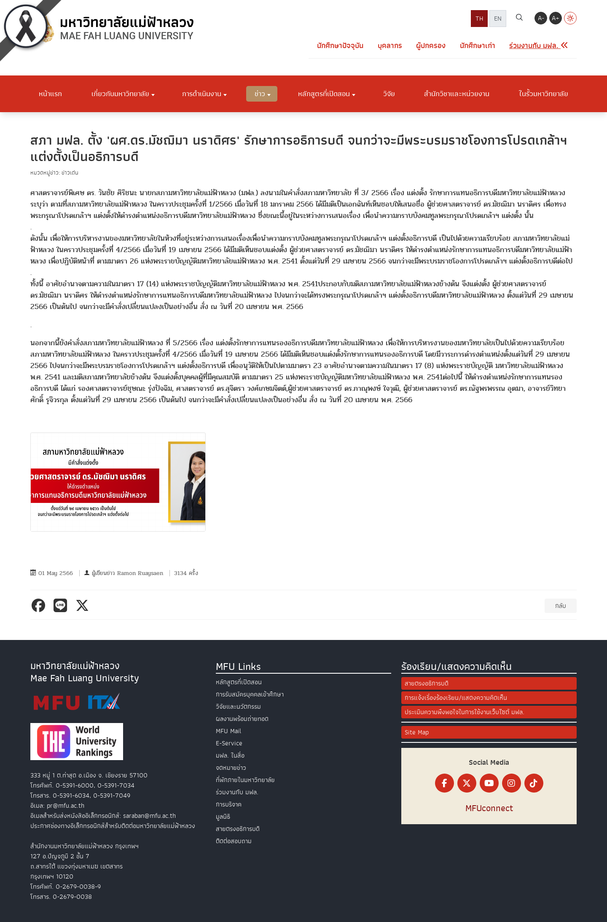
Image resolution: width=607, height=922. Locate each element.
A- (541, 18)
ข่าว (260, 93)
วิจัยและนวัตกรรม (238, 707)
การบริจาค (229, 804)
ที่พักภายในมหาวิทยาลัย (245, 780)
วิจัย (389, 93)
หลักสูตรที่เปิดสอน (324, 93)
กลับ (560, 606)
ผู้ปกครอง (431, 46)
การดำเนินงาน (201, 93)
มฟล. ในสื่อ (230, 755)
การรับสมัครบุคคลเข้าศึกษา (250, 694)
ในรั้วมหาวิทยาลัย (543, 93)
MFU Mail (228, 731)
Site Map (417, 732)
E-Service (229, 743)
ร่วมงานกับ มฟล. (237, 792)
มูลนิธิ (223, 817)
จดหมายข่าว (231, 768)
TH (479, 18)
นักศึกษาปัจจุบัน (340, 46)
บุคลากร (390, 46)
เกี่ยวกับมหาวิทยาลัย (120, 93)
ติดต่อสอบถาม (234, 841)
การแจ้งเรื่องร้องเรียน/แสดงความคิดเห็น (456, 698)
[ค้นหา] (519, 18)
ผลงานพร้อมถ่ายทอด (242, 719)
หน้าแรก (50, 93)
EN (498, 18)
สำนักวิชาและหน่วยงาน (456, 93)
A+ (555, 18)
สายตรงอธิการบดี (238, 829)
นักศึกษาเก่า (477, 46)
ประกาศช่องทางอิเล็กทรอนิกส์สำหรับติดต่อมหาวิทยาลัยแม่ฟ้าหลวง (112, 826)
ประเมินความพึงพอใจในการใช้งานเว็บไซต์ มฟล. (464, 712)
